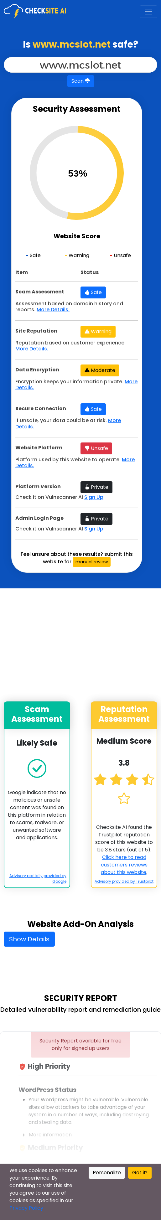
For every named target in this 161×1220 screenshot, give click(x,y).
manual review (91, 562)
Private (96, 487)
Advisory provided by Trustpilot (124, 881)
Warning (98, 331)
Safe (93, 292)
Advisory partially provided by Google (37, 878)
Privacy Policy (26, 1208)
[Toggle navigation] (148, 11)
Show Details (29, 939)
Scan (80, 81)
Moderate (100, 370)
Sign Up (93, 497)
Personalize (107, 1172)
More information (45, 1135)
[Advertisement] (87, 645)
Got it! (140, 1172)
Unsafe (96, 448)
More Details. (53, 309)
